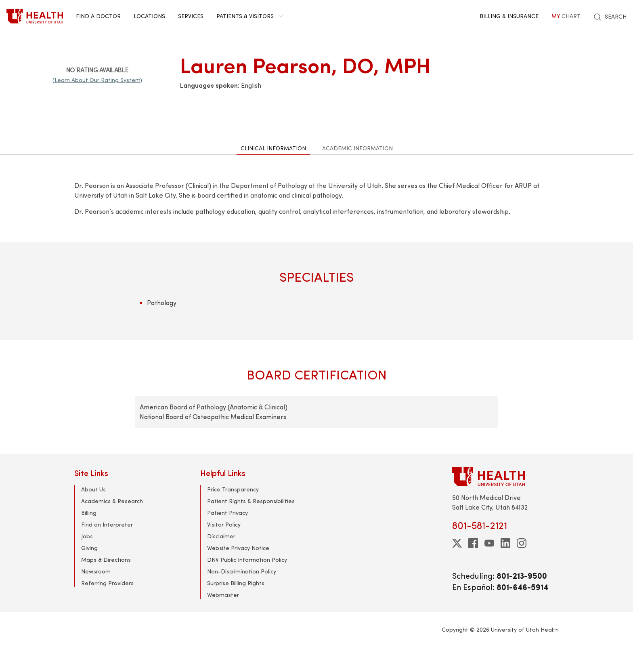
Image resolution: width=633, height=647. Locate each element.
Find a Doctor (98, 16)
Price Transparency (233, 489)
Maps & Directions (106, 559)
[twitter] (457, 543)
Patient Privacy (227, 512)
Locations (149, 16)
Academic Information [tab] (357, 148)
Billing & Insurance (509, 16)
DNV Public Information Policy (247, 559)
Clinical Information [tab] (273, 148)
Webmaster (223, 595)
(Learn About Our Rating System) (97, 80)
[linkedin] (505, 543)
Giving (89, 548)
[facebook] (473, 543)
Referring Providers (107, 583)
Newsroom (96, 571)
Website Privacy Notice (238, 548)
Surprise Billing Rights (235, 583)
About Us (93, 489)
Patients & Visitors (249, 16)
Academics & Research (112, 501)
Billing (88, 512)
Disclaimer (221, 536)
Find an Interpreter (107, 524)
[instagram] (521, 543)
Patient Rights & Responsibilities (251, 501)
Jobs (87, 536)
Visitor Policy (224, 524)
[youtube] (489, 543)
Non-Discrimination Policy (241, 571)
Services (190, 16)
